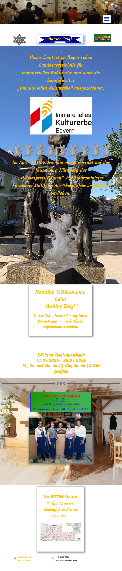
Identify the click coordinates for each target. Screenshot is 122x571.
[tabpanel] (61, 29)
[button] (61, 116)
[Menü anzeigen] (107, 19)
